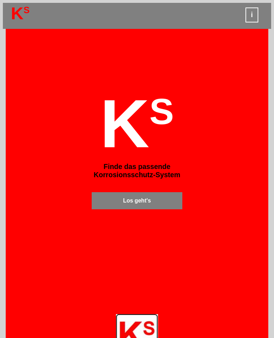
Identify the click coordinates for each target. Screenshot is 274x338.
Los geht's (137, 201)
